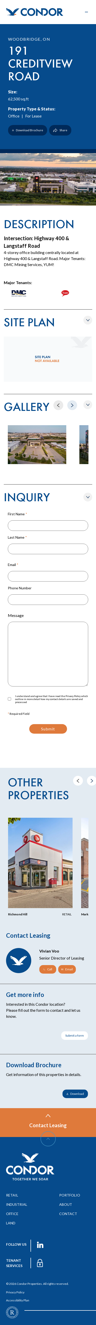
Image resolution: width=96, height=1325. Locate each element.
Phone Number (19, 588)
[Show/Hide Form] (87, 497)
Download (75, 1094)
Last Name (17, 537)
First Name (17, 514)
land (10, 1223)
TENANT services (14, 1263)
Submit (48, 728)
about (65, 1204)
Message (16, 615)
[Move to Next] (72, 405)
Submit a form (74, 1035)
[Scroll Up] (48, 1138)
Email (13, 564)
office (12, 1214)
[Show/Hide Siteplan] (87, 320)
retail (12, 1195)
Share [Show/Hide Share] (60, 130)
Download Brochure (27, 130)
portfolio (69, 1195)
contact (68, 1214)
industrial (16, 1204)
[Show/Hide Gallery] (87, 404)
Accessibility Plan (17, 1300)
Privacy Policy (15, 1292)
